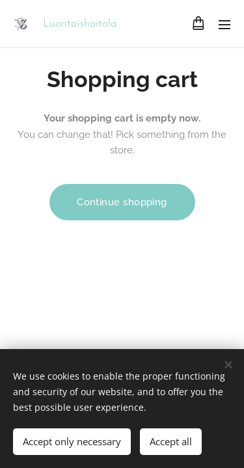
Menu (224, 24)
